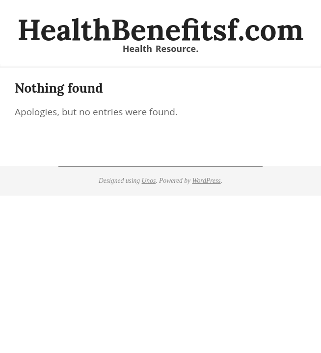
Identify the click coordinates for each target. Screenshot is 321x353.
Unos (149, 180)
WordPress (206, 180)
